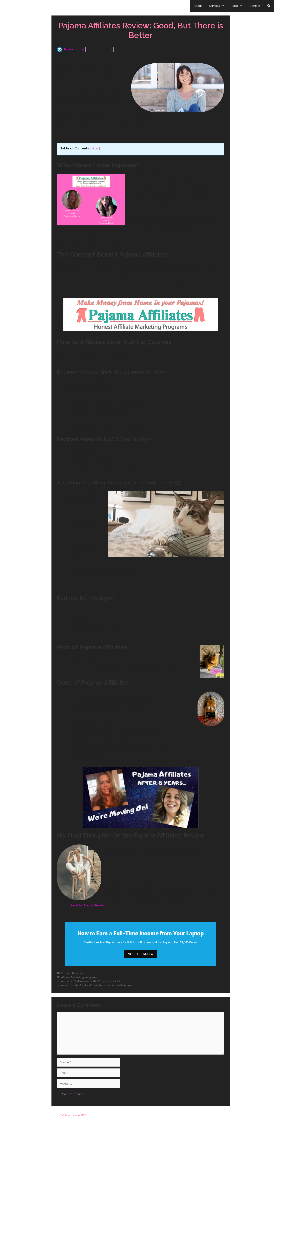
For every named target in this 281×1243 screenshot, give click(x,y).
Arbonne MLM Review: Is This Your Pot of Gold (90, 981)
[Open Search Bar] (269, 6)
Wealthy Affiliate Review (88, 905)
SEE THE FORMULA (140, 954)
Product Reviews (72, 973)
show (95, 148)
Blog (239, 6)
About (198, 5)
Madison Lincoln (74, 49)
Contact (255, 5)
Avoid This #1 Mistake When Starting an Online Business (96, 985)
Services (218, 6)
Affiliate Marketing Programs (79, 977)
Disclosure (198, 1115)
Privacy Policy (217, 1115)
